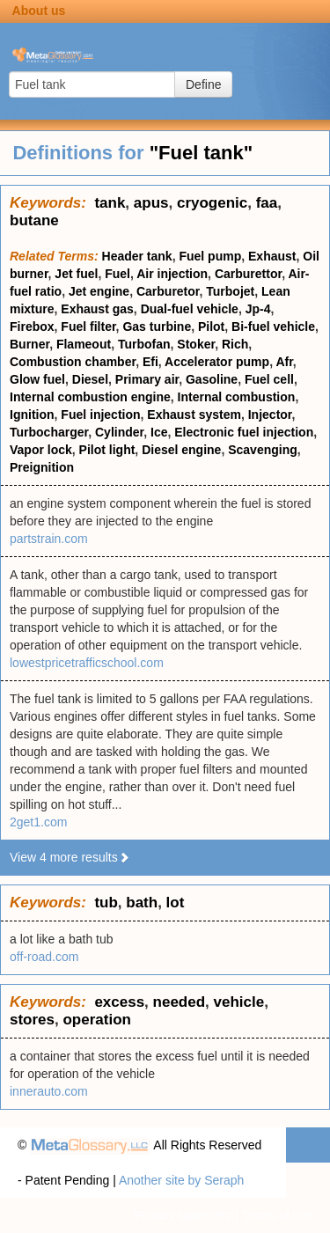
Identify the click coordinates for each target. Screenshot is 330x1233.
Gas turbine (156, 326)
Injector (270, 414)
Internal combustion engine (90, 397)
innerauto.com (49, 1091)
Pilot (211, 326)
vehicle (239, 1002)
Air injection (172, 274)
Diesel (90, 379)
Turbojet (230, 291)
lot (175, 902)
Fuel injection (100, 414)
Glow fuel (37, 379)
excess (119, 1002)
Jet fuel (76, 274)
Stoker (196, 344)
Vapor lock (41, 450)
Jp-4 (258, 309)
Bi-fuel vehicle (273, 326)
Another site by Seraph (181, 1180)
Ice (158, 432)
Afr (283, 362)
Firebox (32, 326)
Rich (235, 344)
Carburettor (248, 274)
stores (32, 1019)
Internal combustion (237, 397)
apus (151, 202)
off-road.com (44, 957)
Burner (29, 344)
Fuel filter (88, 326)
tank (109, 202)
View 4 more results (70, 857)
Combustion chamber (73, 362)
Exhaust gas (97, 309)
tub (105, 902)
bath (142, 902)
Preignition (42, 467)
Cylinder (119, 432)
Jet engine (99, 291)
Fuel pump (210, 256)
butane (34, 220)
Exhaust (272, 256)
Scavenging (262, 450)
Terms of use (277, 1215)
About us (39, 11)
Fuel (117, 274)
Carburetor (168, 291)
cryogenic (212, 202)
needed (179, 1002)
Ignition (32, 414)
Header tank (137, 256)
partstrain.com (49, 539)
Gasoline (212, 379)
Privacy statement (182, 1215)
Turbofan (144, 344)
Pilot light (107, 450)
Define (203, 84)
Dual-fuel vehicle (189, 309)
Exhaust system (194, 414)
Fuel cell (269, 379)
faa (267, 202)
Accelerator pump (217, 362)
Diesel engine (181, 450)
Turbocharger (49, 432)
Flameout (83, 344)
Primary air (147, 379)
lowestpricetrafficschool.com (87, 663)
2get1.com (38, 822)
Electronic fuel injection (243, 432)
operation (96, 1019)
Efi (150, 362)
